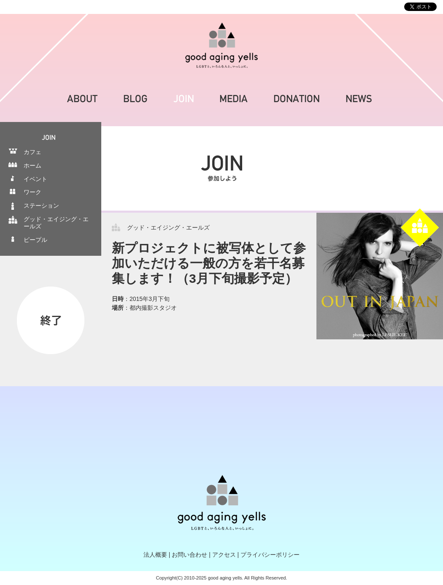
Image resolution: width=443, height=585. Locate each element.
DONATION (296, 99)
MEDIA (234, 99)
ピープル (35, 239)
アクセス (224, 554)
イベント (35, 179)
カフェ (32, 152)
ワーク (32, 192)
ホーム (32, 165)
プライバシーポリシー (270, 554)
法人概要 (155, 554)
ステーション (41, 205)
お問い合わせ (189, 554)
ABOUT (82, 99)
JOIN (183, 99)
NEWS (359, 99)
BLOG (135, 99)
